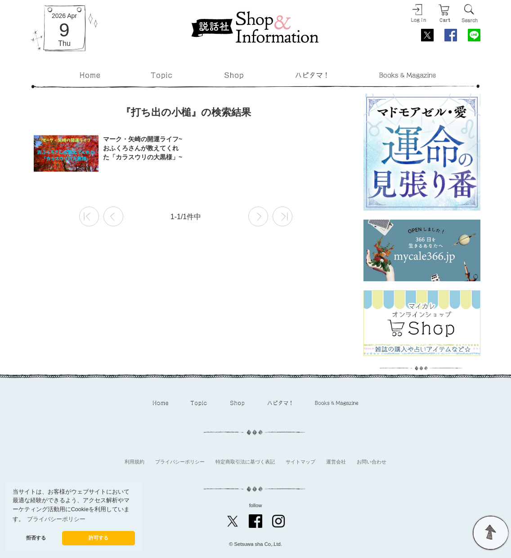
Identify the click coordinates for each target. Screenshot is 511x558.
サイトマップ (300, 461)
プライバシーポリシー (180, 461)
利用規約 (134, 461)
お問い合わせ (371, 461)
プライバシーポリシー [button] (56, 519)
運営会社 (336, 461)
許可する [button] (98, 537)
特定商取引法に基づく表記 (245, 461)
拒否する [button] (36, 537)
